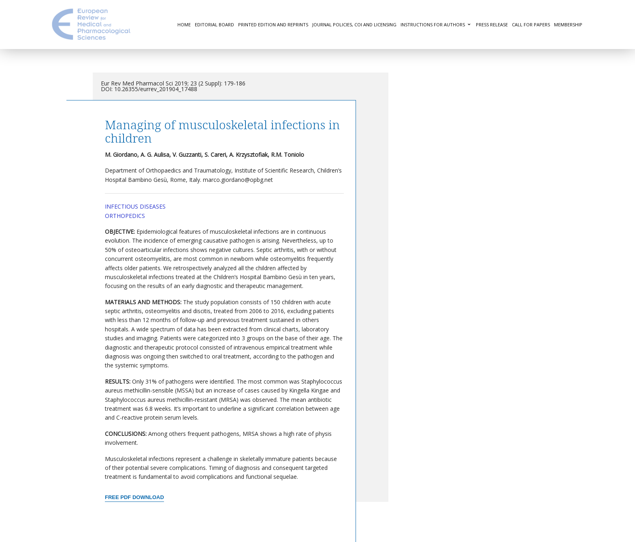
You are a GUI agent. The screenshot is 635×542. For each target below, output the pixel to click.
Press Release (492, 24)
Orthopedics (125, 216)
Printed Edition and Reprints (273, 24)
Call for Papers (531, 24)
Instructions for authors (433, 24)
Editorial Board (214, 24)
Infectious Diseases (135, 206)
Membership (568, 24)
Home (184, 24)
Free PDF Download (134, 497)
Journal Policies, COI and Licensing (354, 24)
